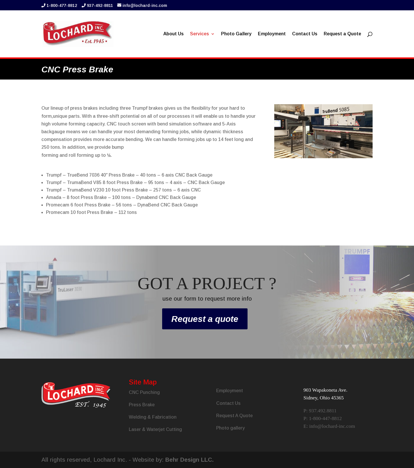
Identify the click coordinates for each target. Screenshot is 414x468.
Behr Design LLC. (189, 460)
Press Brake (142, 404)
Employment (272, 34)
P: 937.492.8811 (319, 410)
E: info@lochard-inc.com (329, 426)
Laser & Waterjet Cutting (155, 429)
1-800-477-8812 (62, 5)
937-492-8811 (100, 5)
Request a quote (204, 319)
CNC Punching (144, 392)
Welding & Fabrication (153, 417)
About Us (173, 34)
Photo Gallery (236, 34)
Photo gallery (230, 428)
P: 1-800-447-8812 (322, 418)
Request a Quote (342, 34)
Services (199, 34)
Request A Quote (234, 415)
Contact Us (304, 34)
